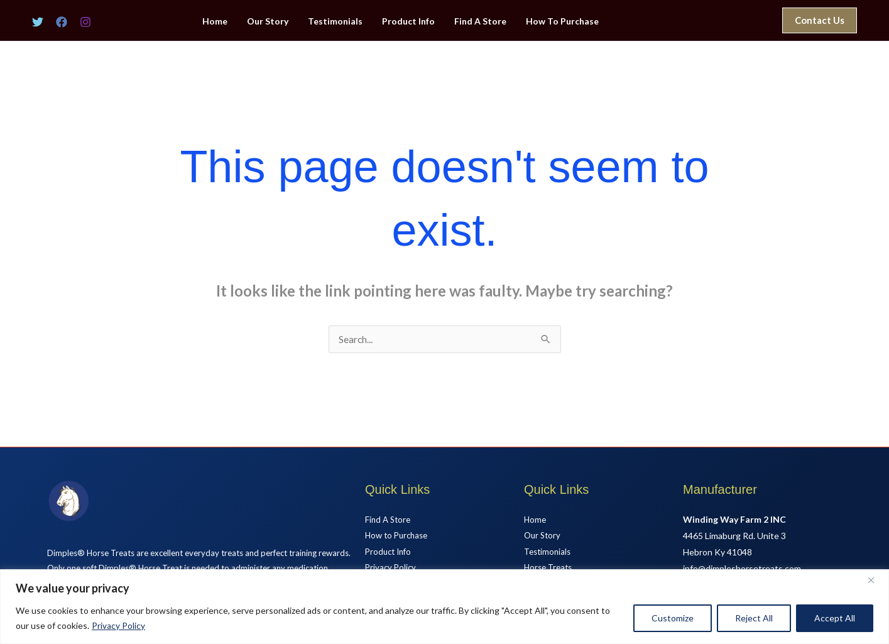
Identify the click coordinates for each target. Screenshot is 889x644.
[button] (819, 20)
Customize (673, 618)
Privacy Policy (118, 625)
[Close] (875, 579)
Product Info (409, 21)
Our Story (272, 21)
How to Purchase (399, 536)
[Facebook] (61, 22)
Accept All (834, 618)
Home (221, 21)
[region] (444, 606)
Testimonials (338, 21)
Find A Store (480, 21)
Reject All (754, 618)
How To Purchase (559, 21)
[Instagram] (85, 22)
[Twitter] (37, 22)
